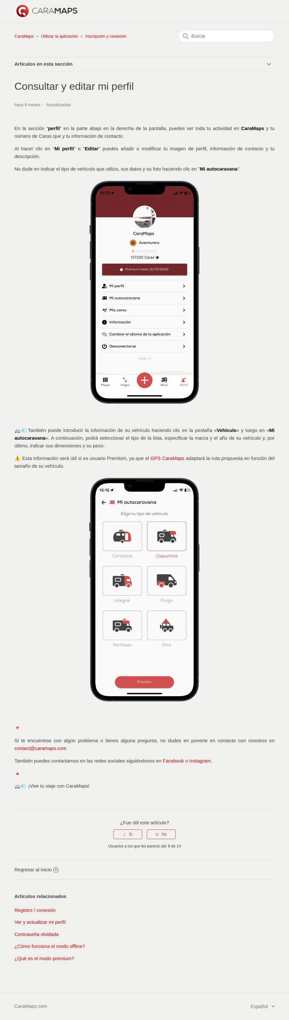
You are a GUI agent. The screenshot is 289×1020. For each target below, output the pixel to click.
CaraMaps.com (30, 1006)
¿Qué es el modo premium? (44, 958)
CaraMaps (24, 36)
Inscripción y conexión (106, 36)
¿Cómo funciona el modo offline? (49, 946)
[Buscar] (226, 36)
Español (259, 1006)
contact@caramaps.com (40, 748)
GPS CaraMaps (168, 458)
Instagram (200, 760)
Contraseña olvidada (36, 934)
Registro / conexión (35, 910)
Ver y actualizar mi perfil (40, 922)
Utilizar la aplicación (59, 36)
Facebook (174, 760)
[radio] (127, 834)
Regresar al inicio (36, 869)
